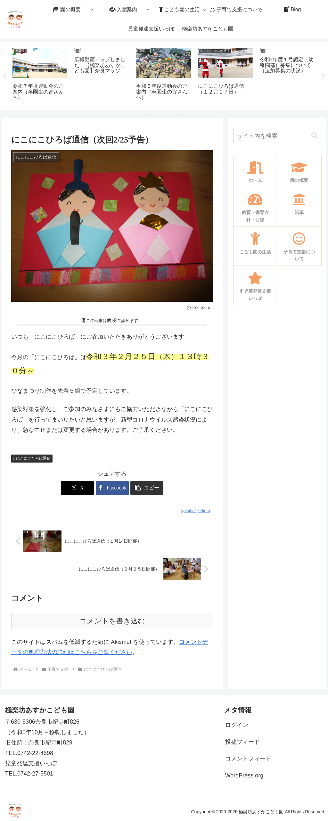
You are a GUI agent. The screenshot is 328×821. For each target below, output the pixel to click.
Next (323, 76)
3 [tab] (169, 114)
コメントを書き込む (112, 621)
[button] (314, 136)
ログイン (236, 725)
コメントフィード (248, 758)
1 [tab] (149, 114)
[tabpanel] (40, 74)
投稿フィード (242, 742)
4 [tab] (178, 114)
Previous (5, 76)
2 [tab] (159, 114)
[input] (277, 136)
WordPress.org (244, 775)
